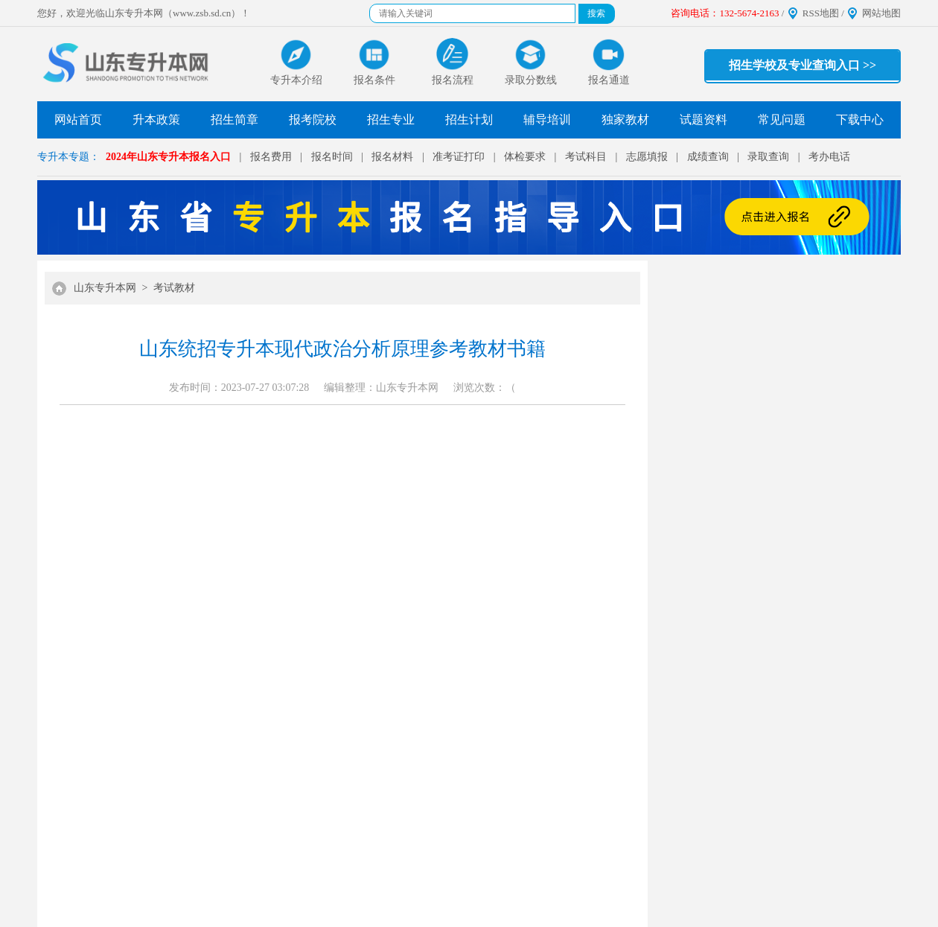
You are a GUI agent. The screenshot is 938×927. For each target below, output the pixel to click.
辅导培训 (547, 119)
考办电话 (829, 156)
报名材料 (392, 156)
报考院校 (312, 119)
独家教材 (625, 119)
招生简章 (234, 119)
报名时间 (332, 156)
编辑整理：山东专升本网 (381, 387)
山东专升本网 (105, 287)
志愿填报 (647, 156)
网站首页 (78, 119)
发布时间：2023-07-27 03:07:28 (239, 387)
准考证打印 (459, 156)
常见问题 (781, 119)
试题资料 (703, 119)
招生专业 (391, 119)
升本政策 (156, 119)
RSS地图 (821, 13)
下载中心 (860, 119)
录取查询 (768, 156)
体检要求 (525, 156)
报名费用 (271, 156)
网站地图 (881, 13)
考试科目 (586, 156)
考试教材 (174, 287)
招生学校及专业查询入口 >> (802, 65)
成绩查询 (708, 156)
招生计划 (469, 119)
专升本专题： (68, 156)
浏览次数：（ (484, 387)
